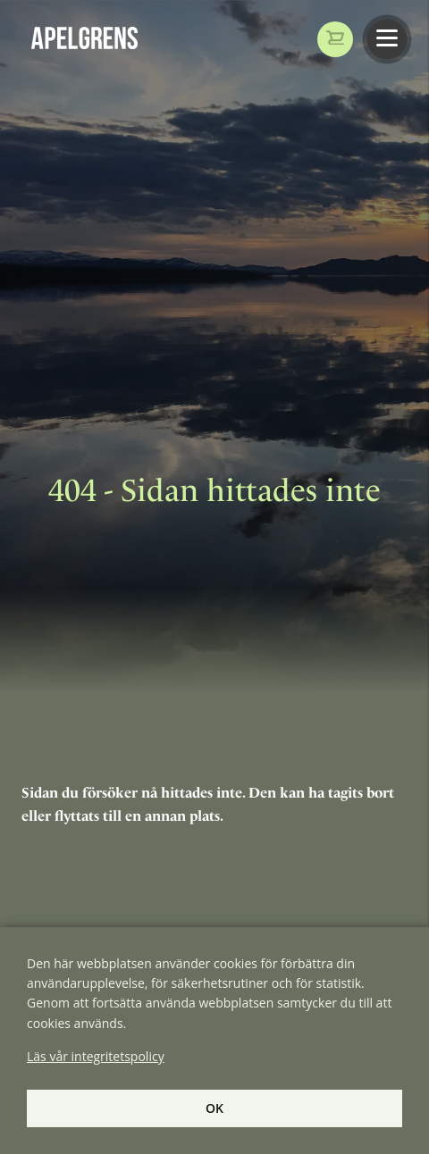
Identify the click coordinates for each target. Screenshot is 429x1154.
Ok (214, 1108)
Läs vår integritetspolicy (95, 1056)
